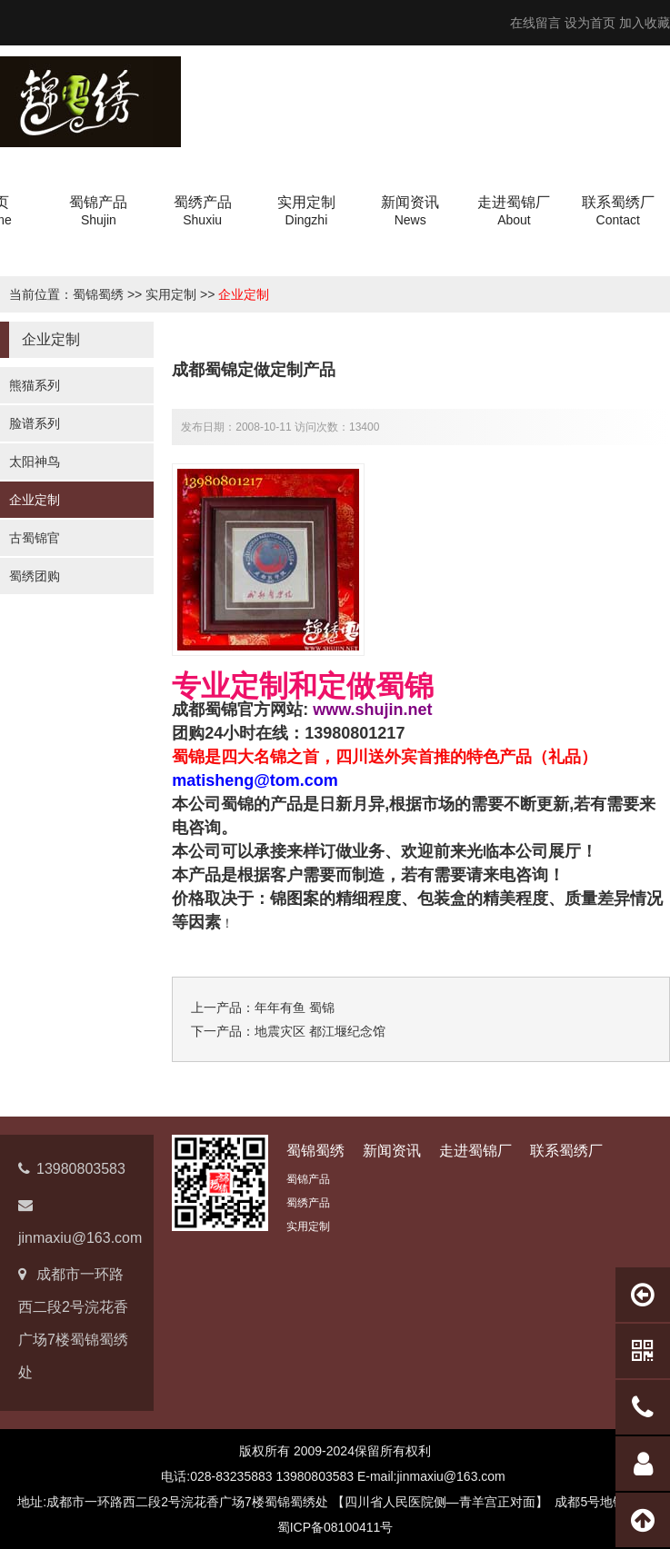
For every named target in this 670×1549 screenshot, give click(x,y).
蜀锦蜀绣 (98, 294)
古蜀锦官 (34, 538)
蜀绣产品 (308, 1203)
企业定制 (243, 294)
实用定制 (170, 294)
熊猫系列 (34, 385)
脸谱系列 (34, 423)
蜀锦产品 (308, 1179)
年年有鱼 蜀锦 (295, 1007)
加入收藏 (644, 22)
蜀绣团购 (34, 576)
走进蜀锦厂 (475, 1150)
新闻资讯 (392, 1150)
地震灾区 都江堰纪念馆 (320, 1031)
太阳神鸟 (34, 461)
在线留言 (535, 22)
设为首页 (590, 22)
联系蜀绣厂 (566, 1150)
